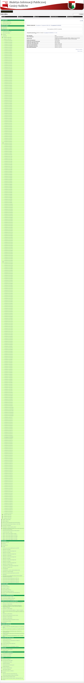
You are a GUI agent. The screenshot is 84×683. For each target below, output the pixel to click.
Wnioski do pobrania (6, 663)
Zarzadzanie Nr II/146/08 (8, 280)
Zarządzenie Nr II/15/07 (8, 63)
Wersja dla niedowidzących (6, 11)
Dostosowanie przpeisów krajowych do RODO (10, 675)
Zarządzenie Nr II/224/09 (8, 405)
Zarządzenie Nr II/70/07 (8, 154)
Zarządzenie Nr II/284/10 (8, 499)
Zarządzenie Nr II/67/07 (8, 149)
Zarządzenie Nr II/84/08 (8, 177)
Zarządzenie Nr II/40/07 (8, 105)
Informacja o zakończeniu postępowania (9, 553)
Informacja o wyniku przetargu (8, 571)
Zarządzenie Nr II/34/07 (8, 95)
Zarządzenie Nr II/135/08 (8, 262)
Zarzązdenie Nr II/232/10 (8, 418)
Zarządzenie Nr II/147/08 (8, 281)
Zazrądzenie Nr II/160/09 (8, 303)
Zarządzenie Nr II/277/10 (8, 489)
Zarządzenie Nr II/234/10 (8, 422)
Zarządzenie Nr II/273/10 (8, 483)
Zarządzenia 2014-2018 (7, 516)
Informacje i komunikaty (7, 525)
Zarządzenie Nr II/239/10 (8, 428)
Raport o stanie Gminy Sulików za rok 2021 (10, 537)
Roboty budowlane (6, 542)
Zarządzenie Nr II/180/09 (8, 336)
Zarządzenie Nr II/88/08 (8, 184)
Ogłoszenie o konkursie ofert (7, 564)
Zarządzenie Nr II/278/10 (8, 491)
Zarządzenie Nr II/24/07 (8, 78)
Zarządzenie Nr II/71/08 (8, 156)
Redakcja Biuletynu (6, 666)
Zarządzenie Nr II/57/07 (8, 133)
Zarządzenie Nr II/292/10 (8, 511)
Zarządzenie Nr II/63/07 (8, 143)
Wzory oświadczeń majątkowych (8, 599)
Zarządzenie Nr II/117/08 (8, 232)
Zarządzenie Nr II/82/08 (8, 174)
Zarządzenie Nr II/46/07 (8, 115)
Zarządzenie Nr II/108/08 (8, 217)
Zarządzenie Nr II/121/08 (8, 238)
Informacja (4, 574)
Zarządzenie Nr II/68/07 (8, 151)
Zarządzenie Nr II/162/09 (8, 306)
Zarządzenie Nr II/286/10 (8, 503)
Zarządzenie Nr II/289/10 (8, 508)
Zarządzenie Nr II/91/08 (8, 189)
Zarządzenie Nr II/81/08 (8, 172)
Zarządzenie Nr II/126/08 (8, 247)
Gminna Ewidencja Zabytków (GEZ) (9, 676)
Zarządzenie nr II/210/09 (8, 382)
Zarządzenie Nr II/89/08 (8, 186)
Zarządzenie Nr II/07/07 (8, 50)
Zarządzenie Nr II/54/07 (8, 128)
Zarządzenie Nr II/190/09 (8, 352)
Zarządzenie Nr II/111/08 (8, 222)
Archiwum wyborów (6, 625)
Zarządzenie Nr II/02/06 (8, 42)
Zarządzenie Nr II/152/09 (8, 290)
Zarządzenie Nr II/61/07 (8, 139)
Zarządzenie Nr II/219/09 (8, 397)
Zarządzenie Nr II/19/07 (8, 70)
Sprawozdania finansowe (7, 589)
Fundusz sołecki (5, 650)
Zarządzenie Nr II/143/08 (8, 275)
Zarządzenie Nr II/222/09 (8, 402)
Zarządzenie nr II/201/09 (8, 367)
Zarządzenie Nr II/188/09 (8, 349)
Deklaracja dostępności (6, 659)
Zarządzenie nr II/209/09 (8, 380)
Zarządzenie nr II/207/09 (8, 377)
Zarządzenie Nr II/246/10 (8, 438)
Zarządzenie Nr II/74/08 (8, 161)
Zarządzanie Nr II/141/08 (8, 271)
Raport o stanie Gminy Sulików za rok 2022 (10, 539)
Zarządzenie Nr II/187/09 (8, 347)
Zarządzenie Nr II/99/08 (8, 202)
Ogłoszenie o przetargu (6, 549)
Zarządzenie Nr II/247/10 (8, 440)
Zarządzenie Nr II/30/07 (8, 88)
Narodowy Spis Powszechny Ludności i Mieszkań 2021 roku (13, 678)
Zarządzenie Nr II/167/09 (8, 314)
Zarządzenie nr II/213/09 (8, 387)
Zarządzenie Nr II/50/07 (8, 121)
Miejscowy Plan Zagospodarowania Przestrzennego (11, 522)
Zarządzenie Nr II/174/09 (8, 326)
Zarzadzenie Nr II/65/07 (8, 146)
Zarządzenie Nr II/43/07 (8, 110)
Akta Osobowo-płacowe (7, 669)
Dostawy (4, 543)
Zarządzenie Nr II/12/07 (8, 58)
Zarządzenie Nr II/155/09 (8, 295)
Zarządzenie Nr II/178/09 (8, 333)
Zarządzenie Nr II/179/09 (8, 334)
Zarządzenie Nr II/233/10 (8, 420)
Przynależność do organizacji (7, 653)
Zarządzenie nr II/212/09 (8, 385)
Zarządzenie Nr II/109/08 (8, 219)
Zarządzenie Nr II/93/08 (8, 192)
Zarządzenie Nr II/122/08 (8, 240)
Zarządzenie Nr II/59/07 (8, 136)
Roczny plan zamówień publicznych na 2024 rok (11, 582)
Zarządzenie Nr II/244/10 (8, 435)
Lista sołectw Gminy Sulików (8, 649)
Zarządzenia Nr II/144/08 (8, 276)
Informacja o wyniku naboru (7, 608)
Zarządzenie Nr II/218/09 (8, 395)
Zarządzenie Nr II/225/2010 (8, 407)
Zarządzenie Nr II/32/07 (8, 91)
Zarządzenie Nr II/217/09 (8, 394)
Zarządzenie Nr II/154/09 (8, 293)
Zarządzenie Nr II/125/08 (8, 245)
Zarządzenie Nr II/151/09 (8, 288)
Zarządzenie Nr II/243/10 (8, 433)
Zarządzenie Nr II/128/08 (8, 250)
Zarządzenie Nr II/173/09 (8, 324)
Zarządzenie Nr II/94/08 (8, 194)
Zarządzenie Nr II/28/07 (8, 85)
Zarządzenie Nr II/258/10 (8, 458)
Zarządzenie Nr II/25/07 (8, 80)
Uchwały (4, 34)
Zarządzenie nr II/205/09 (8, 374)
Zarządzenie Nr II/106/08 (8, 214)
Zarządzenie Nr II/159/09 (8, 301)
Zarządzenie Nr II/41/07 (8, 106)
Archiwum (4, 622)
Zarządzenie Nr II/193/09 (8, 357)
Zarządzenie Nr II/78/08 (8, 167)
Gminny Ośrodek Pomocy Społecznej (9, 643)
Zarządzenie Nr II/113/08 (8, 225)
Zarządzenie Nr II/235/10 (8, 423)
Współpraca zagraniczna (7, 656)
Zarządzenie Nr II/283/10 (8, 498)
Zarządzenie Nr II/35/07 (8, 96)
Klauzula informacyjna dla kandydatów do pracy (11, 619)
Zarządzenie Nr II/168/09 (8, 316)
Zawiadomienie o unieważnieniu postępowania (10, 565)
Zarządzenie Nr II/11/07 (8, 57)
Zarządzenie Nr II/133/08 (8, 258)
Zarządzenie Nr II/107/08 (8, 215)
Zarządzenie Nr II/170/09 (8, 319)
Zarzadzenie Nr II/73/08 (8, 159)
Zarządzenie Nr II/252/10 (8, 448)
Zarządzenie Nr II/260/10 (8, 461)
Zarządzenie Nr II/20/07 (8, 72)
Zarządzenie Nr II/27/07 (8, 83)
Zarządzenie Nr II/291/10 (8, 509)
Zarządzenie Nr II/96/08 (8, 197)
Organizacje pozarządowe (7, 654)
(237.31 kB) (50, 32)
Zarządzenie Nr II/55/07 (8, 129)
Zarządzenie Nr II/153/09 (8, 291)
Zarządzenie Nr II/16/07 (8, 65)
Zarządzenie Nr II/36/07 (8, 98)
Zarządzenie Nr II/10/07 (8, 55)
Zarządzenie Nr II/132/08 (8, 257)
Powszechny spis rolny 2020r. (8, 660)
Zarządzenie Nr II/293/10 (8, 513)
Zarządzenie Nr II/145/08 (8, 278)
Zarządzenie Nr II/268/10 (8, 475)
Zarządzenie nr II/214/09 (8, 389)
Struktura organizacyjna (7, 21)
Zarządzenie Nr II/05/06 (8, 47)
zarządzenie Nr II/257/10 (8, 456)
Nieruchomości (5, 545)
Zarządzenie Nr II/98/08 (8, 200)
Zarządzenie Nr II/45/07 (8, 113)
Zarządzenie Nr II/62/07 (8, 141)
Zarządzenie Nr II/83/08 (8, 176)
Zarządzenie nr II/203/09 (8, 371)
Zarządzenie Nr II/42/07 (8, 108)
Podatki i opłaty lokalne (7, 519)
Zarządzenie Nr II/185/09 (8, 344)
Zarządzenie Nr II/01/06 (8, 40)
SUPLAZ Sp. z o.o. (6, 644)
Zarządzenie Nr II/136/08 (8, 263)
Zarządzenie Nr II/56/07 (8, 131)
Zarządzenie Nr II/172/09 (8, 323)
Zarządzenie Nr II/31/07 (8, 90)
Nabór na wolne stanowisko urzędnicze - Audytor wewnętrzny (13, 610)
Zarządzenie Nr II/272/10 (8, 481)
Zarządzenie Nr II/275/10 (8, 486)
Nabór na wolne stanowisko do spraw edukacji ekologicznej (13, 602)
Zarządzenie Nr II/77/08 (8, 166)
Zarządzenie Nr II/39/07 (8, 103)
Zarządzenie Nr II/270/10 (8, 478)
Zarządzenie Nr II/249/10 (8, 443)
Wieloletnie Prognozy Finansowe (8, 591)
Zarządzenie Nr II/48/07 (8, 118)
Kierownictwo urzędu (6, 24)
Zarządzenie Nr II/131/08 (8, 255)
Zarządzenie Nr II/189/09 (8, 351)
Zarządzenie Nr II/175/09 (8, 328)
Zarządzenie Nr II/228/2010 (8, 412)
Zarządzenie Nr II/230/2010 (8, 415)
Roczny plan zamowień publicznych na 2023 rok (11, 581)
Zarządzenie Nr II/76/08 (8, 164)
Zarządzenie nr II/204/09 (8, 372)
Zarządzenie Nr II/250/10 (8, 445)
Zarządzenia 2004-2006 (7, 37)
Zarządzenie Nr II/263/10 (8, 466)
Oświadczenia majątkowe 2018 (8, 596)
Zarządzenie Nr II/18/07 (8, 68)
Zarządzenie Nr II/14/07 (8, 62)
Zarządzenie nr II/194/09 (8, 359)
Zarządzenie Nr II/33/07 (8, 93)
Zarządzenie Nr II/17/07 (8, 67)
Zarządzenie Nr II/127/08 (8, 248)
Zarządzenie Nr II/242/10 (8, 432)
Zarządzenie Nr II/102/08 (8, 207)
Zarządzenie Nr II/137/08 (8, 265)
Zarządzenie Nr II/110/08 (8, 220)
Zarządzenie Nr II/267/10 (8, 473)
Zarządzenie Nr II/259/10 (8, 460)
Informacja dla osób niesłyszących (8, 664)
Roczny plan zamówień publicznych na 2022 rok (11, 579)
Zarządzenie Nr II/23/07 (8, 77)
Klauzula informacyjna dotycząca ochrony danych (11, 530)
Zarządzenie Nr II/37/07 (8, 100)
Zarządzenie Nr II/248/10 (8, 442)
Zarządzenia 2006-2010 (7, 39)
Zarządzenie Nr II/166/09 (8, 313)
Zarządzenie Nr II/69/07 (8, 153)
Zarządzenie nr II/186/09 (8, 346)
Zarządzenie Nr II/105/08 (8, 212)
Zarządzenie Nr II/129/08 (8, 252)
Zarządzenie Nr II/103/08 (8, 209)
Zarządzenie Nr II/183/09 (8, 341)
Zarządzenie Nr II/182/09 (8, 339)
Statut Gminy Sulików (6, 32)
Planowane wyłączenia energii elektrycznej (10, 673)
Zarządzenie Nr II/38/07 (8, 101)
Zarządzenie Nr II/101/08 (8, 205)
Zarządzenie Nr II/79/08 (8, 169)
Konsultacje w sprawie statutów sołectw (9, 526)
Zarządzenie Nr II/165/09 (8, 311)
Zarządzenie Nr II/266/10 (8, 471)
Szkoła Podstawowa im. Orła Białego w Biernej (11, 646)
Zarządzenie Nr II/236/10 (8, 425)
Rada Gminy (5, 28)
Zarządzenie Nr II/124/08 (8, 243)
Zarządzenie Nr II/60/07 (8, 138)
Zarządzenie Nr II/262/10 (8, 465)
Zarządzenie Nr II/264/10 (8, 468)
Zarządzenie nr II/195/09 (8, 361)
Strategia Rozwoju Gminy (7, 31)
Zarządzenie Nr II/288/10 (8, 506)
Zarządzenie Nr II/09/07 (8, 53)
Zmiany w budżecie (6, 588)
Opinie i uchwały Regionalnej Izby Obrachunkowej (11, 592)
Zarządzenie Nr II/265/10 (8, 470)
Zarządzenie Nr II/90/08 (8, 187)
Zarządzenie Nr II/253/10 (8, 450)
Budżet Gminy (5, 585)
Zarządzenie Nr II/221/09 (8, 400)
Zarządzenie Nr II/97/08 (8, 199)
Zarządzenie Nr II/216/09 (8, 392)
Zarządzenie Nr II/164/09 (8, 309)
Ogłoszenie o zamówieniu (7, 555)
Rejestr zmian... (80, 51)
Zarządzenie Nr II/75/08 (8, 162)
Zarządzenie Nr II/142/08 (8, 273)
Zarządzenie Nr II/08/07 (8, 52)
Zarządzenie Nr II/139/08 (8, 268)
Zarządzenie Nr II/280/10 (8, 494)
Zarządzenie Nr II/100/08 (8, 204)
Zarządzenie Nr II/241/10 (8, 430)
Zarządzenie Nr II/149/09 (8, 285)
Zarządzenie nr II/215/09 (8, 390)
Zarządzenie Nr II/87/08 (8, 182)
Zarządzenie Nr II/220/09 (8, 399)
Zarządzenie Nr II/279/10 (8, 493)
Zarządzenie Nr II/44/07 (8, 111)
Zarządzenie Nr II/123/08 (8, 242)
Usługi (4, 546)
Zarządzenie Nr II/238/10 (8, 427)
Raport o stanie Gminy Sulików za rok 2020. (10, 536)
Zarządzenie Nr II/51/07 (8, 123)
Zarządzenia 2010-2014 (7, 514)
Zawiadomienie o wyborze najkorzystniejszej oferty (11, 570)
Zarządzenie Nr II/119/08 (8, 235)
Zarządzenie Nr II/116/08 (8, 230)
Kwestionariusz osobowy (7, 621)
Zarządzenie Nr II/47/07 (8, 116)
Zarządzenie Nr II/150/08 (8, 286)
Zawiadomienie (5, 568)
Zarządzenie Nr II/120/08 (8, 237)
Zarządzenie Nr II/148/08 (8, 283)
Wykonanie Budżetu (6, 586)
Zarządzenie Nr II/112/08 (8, 224)
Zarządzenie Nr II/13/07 (8, 60)
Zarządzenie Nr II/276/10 (8, 488)
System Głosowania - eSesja (7, 532)
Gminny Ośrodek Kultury (7, 639)
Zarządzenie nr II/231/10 (8, 417)
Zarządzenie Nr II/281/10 (8, 496)
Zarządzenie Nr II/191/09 (8, 354)
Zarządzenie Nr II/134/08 (8, 260)
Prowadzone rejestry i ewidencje (8, 670)
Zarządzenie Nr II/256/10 (8, 455)
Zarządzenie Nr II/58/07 (8, 134)
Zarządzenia (5, 35)
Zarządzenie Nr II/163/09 (8, 308)
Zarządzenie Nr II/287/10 (8, 504)
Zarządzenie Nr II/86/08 (8, 181)
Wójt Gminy (5, 27)
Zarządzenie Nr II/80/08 (8, 171)
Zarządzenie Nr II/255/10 (8, 453)
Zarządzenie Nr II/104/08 (8, 210)
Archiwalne (5, 594)
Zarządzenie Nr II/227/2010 (8, 410)
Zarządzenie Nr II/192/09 (8, 356)
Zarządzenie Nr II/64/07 (8, 144)
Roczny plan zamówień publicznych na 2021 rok (11, 578)
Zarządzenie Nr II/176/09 (8, 329)
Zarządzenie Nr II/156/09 (8, 296)
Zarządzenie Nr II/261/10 (8, 463)
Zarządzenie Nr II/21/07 (8, 73)
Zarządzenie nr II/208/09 (8, 379)
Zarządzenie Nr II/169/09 (8, 318)
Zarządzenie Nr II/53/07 (8, 126)
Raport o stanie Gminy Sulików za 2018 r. (10, 533)
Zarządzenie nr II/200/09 (8, 366)
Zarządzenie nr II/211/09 (8, 384)
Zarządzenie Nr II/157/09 (8, 298)
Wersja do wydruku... (79, 49)
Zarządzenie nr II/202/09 (8, 369)
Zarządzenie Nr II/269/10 (8, 476)
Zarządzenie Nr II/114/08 (8, 227)
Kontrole (4, 672)
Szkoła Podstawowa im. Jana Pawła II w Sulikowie (11, 640)
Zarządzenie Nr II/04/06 (8, 45)
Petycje (4, 679)
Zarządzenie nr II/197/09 (8, 364)
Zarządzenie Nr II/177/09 (8, 331)
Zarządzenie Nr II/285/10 (8, 501)
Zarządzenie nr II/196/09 (8, 362)
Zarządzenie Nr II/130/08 (8, 253)
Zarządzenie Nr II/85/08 (8, 179)
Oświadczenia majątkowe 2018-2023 (9, 598)
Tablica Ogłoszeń (6, 521)
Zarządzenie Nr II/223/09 (8, 404)
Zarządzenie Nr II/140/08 (8, 270)
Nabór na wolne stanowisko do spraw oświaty (10, 615)
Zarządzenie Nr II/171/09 (8, 321)
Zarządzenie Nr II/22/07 (8, 75)
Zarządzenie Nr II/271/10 (8, 480)
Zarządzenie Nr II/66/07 (8, 148)
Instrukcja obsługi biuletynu (7, 667)
